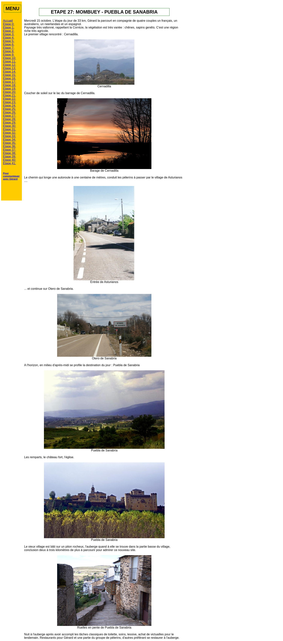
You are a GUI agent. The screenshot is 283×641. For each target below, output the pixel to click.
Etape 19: (9, 88)
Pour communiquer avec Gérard (11, 176)
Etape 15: (9, 75)
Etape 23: (9, 102)
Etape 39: (9, 156)
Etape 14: (9, 71)
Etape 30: (9, 126)
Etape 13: (9, 68)
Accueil (8, 20)
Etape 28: (9, 119)
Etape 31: (9, 129)
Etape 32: (9, 132)
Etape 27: (9, 115)
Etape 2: (8, 30)
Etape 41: (9, 163)
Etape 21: (9, 95)
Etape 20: (9, 92)
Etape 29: (9, 122)
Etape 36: (9, 146)
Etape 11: (9, 61)
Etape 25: (9, 109)
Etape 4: (8, 37)
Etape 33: (9, 136)
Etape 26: (9, 112)
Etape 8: (8, 51)
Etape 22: (9, 98)
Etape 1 (8, 27)
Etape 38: (9, 153)
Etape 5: (8, 41)
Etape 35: (9, 142)
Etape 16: (9, 78)
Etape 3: (8, 34)
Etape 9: (8, 54)
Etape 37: (9, 149)
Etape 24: (9, 105)
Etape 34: (9, 139)
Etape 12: (9, 64)
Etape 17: (9, 81)
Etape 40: (9, 159)
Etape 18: (9, 85)
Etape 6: (8, 44)
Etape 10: (9, 58)
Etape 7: (8, 47)
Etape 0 (8, 24)
